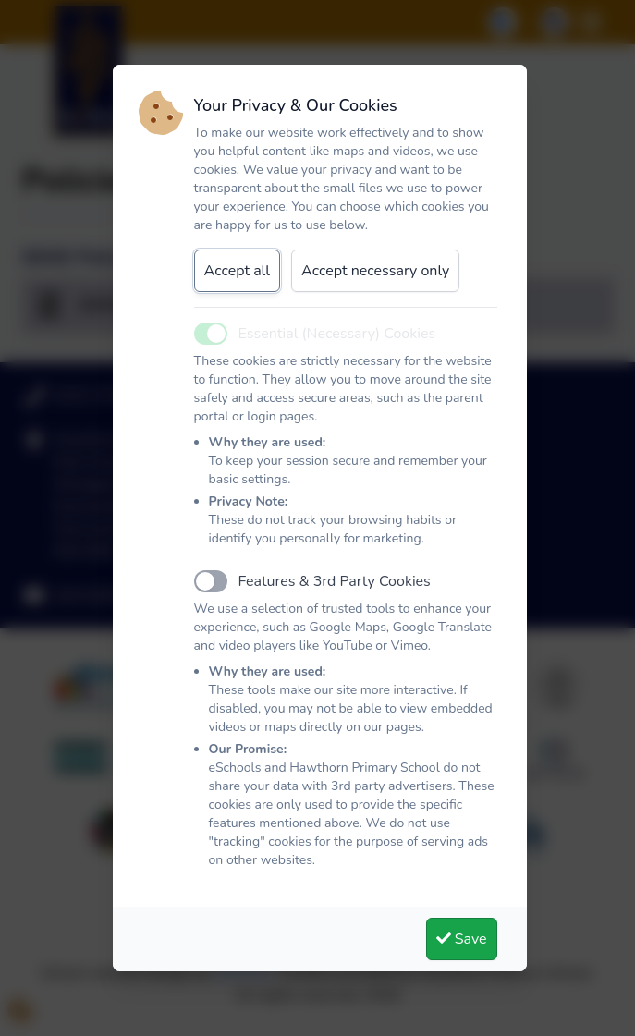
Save (461, 939)
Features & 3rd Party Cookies (334, 581)
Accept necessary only (375, 271)
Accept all (237, 271)
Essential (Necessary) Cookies (337, 333)
